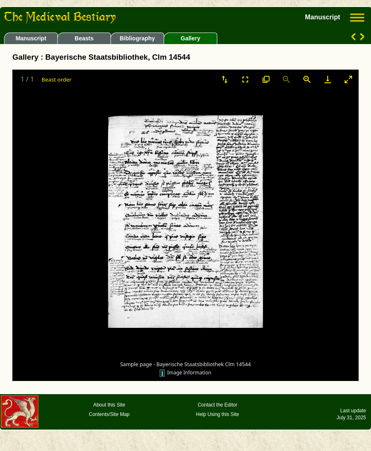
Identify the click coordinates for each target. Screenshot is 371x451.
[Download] (327, 79)
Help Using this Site (217, 414)
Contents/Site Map (109, 414)
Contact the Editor (217, 405)
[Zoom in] (307, 79)
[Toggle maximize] (348, 79)
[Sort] (224, 79)
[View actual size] (266, 79)
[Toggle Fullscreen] (245, 79)
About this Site (109, 405)
